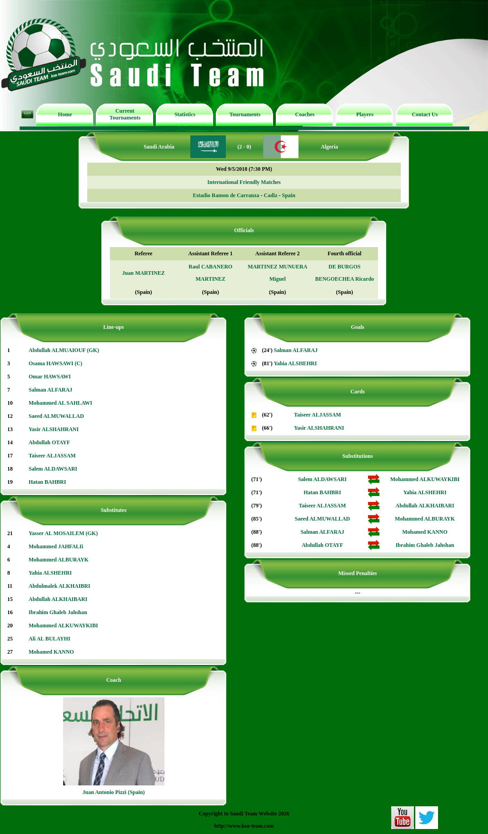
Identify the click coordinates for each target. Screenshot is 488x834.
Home (65, 114)
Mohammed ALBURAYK (59, 559)
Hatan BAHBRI (47, 482)
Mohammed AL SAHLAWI (60, 403)
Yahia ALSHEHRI (50, 573)
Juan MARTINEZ (143, 273)
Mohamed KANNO (51, 652)
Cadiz (270, 195)
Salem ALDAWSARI (53, 469)
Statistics (184, 114)
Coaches (305, 114)
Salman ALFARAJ (50, 390)
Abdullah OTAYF (49, 442)
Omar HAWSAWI (50, 376)
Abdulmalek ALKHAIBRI (59, 586)
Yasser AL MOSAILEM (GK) (63, 533)
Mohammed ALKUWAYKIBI (63, 625)
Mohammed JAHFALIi (56, 546)
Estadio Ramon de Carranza (226, 195)
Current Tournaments (125, 114)
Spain (288, 195)
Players (364, 114)
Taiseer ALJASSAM (52, 455)
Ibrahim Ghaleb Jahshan (58, 612)
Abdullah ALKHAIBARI (58, 599)
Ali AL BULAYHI (49, 638)
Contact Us (425, 114)
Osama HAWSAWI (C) (55, 363)
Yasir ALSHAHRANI (54, 429)
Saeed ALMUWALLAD (56, 416)
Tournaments (244, 114)
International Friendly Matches (243, 182)
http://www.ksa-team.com (244, 826)
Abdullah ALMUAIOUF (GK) (64, 350)
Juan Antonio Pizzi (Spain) (113, 792)
